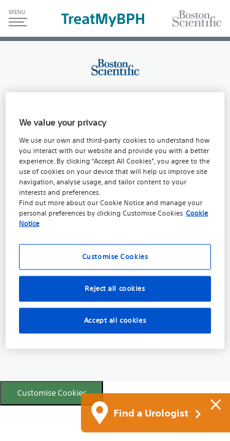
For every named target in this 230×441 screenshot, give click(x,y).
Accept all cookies (115, 320)
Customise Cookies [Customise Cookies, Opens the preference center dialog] (115, 257)
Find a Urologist (157, 413)
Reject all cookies (115, 288)
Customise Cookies (51, 393)
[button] (18, 18)
